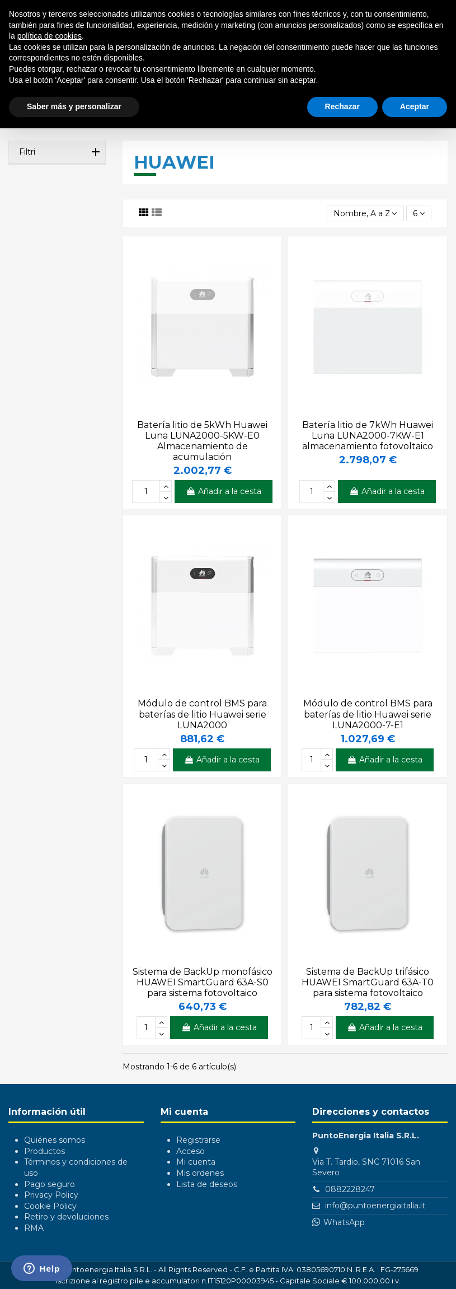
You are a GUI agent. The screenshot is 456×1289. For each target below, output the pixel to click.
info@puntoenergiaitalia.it (375, 1205)
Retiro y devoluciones (66, 1217)
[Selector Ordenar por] (365, 214)
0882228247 (350, 1189)
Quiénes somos (54, 1140)
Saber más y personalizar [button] (74, 106)
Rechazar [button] (342, 106)
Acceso (190, 1151)
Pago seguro (49, 1184)
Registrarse (198, 1140)
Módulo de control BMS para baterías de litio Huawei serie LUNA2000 (202, 714)
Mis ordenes (200, 1173)
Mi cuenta (195, 1162)
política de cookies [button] (49, 35)
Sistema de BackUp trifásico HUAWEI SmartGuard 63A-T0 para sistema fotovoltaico (368, 982)
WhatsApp (344, 1222)
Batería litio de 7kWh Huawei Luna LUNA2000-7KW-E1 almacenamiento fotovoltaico (367, 436)
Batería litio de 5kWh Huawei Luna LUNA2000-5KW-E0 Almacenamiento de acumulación (202, 441)
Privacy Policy (51, 1195)
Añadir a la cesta (223, 491)
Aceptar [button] (414, 106)
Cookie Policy (50, 1206)
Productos (44, 1151)
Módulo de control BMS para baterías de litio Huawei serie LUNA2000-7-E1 (368, 714)
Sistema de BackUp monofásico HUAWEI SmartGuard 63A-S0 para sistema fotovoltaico (202, 982)
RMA (34, 1228)
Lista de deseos (206, 1184)
